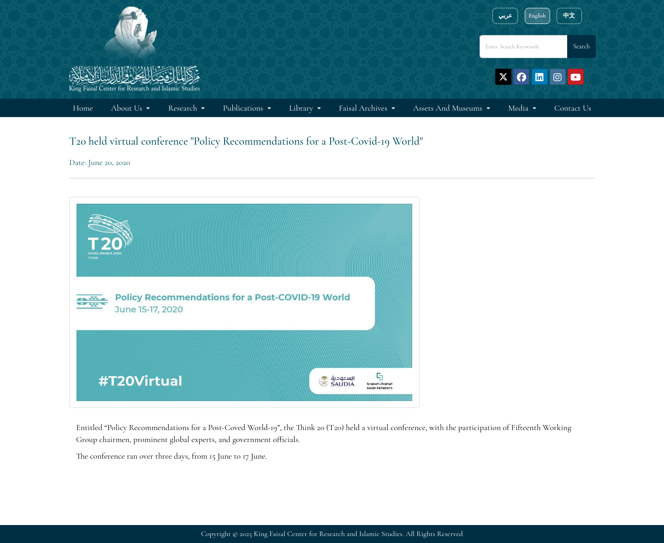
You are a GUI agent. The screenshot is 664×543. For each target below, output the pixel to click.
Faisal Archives (364, 108)
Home (83, 108)
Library (302, 108)
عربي (505, 15)
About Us (127, 108)
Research (183, 108)
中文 (569, 15)
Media (519, 108)
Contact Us (572, 108)
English (536, 15)
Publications (244, 108)
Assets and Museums (448, 108)
